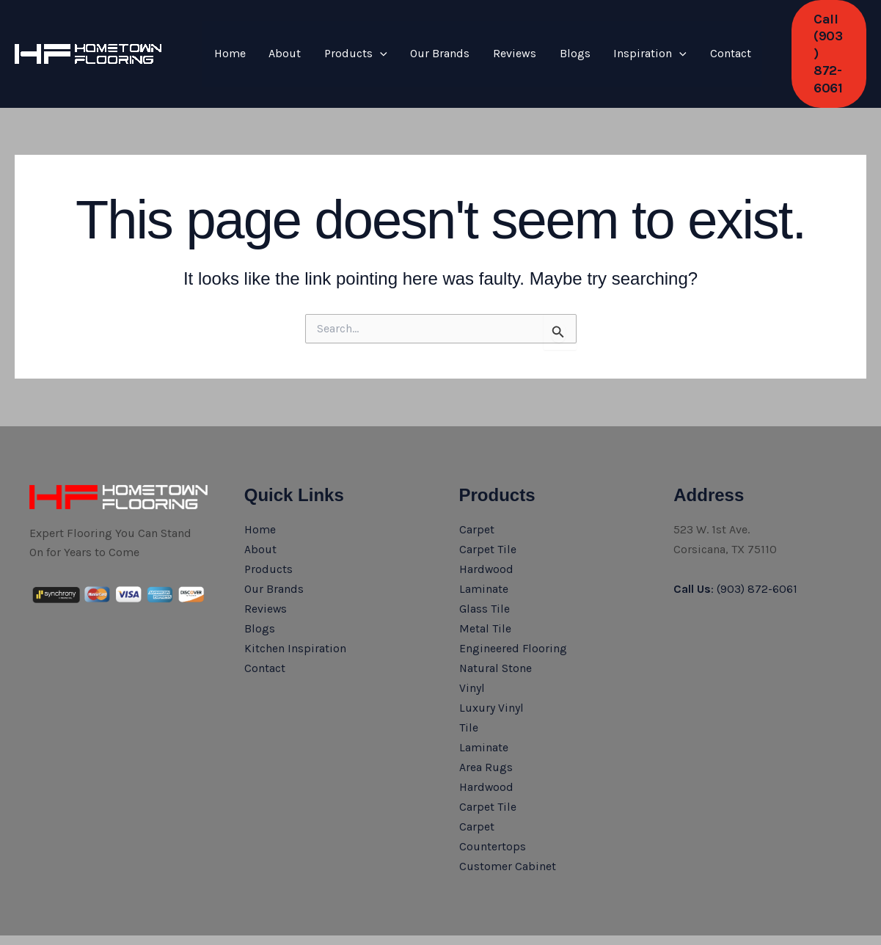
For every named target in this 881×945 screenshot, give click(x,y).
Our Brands (410, 36)
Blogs (528, 36)
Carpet (476, 495)
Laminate (483, 554)
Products (334, 36)
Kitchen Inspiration (295, 612)
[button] (794, 37)
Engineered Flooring (513, 612)
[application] (358, 36)
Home (225, 36)
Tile (468, 689)
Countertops (492, 805)
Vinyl (472, 650)
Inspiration (595, 36)
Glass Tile (484, 573)
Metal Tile (485, 592)
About (272, 36)
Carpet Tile (487, 515)
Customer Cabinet (507, 824)
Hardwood (486, 534)
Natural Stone (496, 631)
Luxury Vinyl (491, 669)
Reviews (476, 36)
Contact (666, 36)
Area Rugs (486, 727)
